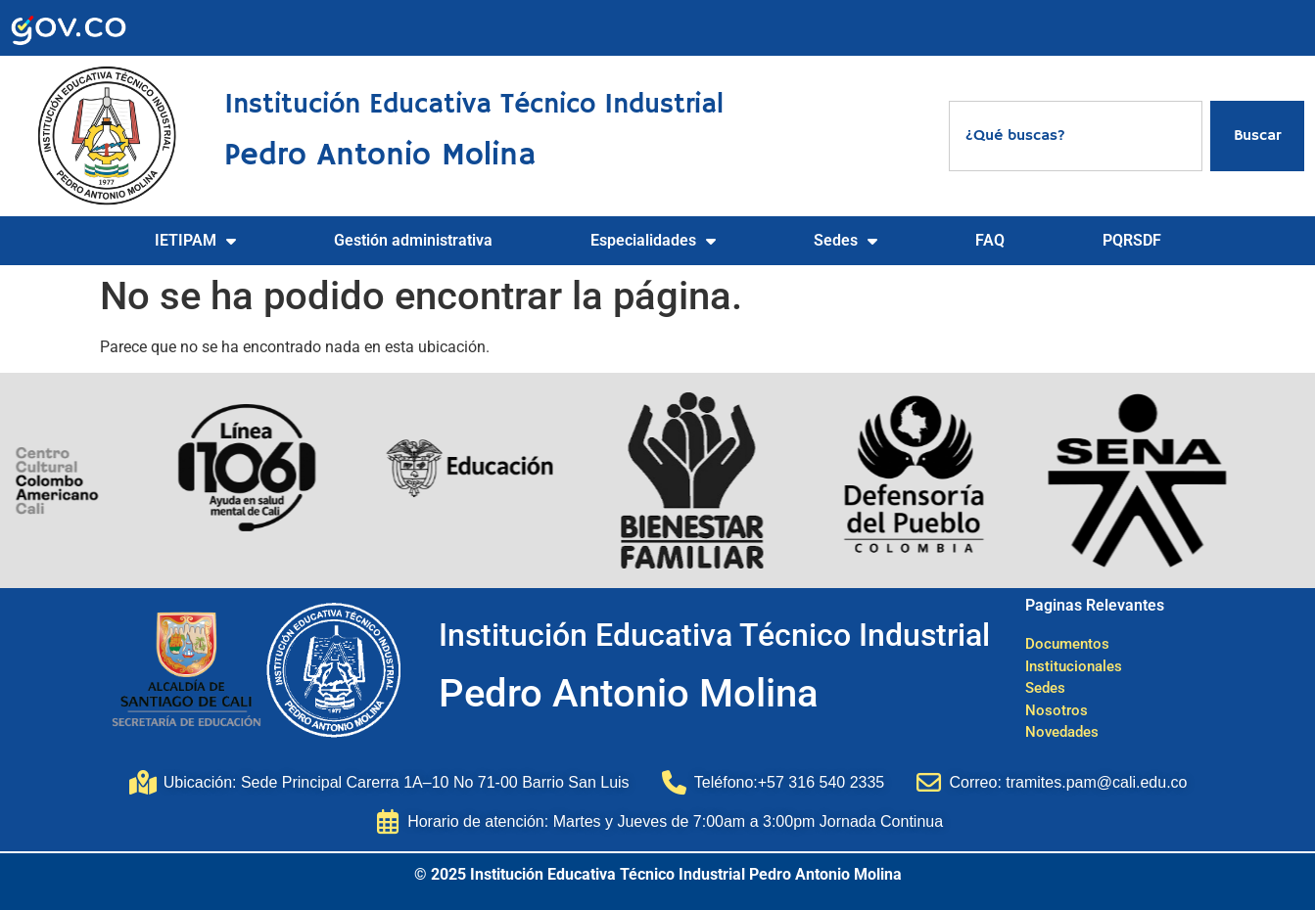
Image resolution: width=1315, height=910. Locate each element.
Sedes (845, 240)
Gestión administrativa (413, 240)
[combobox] (1075, 136)
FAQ (990, 240)
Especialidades (653, 240)
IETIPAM (195, 240)
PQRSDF (1132, 240)
